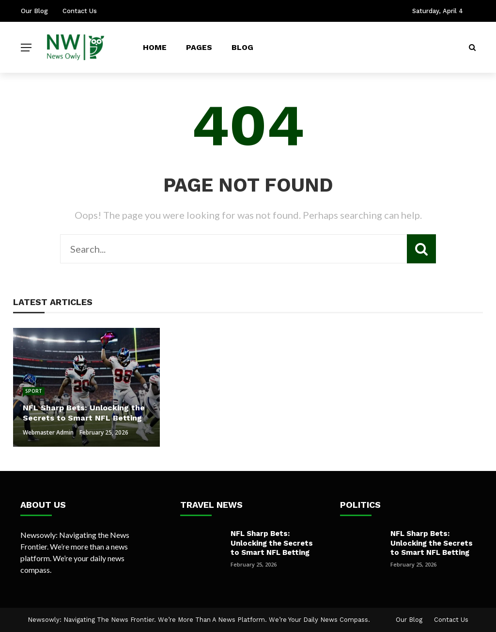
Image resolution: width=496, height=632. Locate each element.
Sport (33, 391)
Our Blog (34, 11)
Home (155, 47)
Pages (199, 47)
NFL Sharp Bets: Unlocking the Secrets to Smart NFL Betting (272, 543)
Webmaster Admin (48, 432)
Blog (242, 47)
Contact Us (79, 11)
